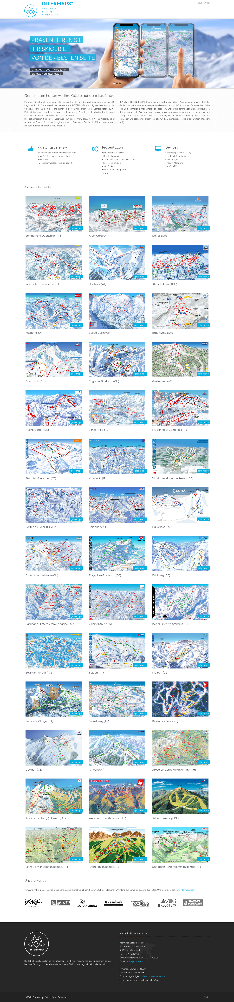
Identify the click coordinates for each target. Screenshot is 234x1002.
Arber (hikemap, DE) (165, 818)
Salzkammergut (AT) (39, 672)
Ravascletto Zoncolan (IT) (42, 284)
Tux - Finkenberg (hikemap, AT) (46, 818)
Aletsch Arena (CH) (164, 284)
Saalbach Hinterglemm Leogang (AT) (50, 624)
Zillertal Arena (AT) (101, 624)
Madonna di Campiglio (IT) (169, 429)
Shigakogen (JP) (99, 527)
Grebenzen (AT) (162, 381)
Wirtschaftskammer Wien (154, 976)
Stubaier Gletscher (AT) (41, 478)
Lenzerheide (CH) (100, 429)
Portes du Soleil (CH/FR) (41, 527)
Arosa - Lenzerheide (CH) (42, 575)
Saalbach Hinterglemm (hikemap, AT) (176, 866)
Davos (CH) (159, 235)
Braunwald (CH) (162, 332)
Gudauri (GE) (34, 769)
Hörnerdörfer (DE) (37, 429)
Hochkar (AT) (97, 284)
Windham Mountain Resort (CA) (172, 478)
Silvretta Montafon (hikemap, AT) (47, 866)
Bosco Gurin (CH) (100, 332)
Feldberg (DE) (161, 575)
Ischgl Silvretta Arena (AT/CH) (171, 624)
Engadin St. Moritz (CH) (104, 381)
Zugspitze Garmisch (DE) (105, 575)
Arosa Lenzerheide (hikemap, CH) (174, 769)
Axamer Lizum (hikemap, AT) (107, 818)
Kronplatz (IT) (97, 478)
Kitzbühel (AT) (35, 332)
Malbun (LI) (159, 672)
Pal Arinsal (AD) (162, 527)
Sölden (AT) (96, 672)
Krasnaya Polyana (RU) (167, 721)
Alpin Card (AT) (99, 235)
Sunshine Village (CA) (39, 721)
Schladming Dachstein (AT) (43, 235)
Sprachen (205, 3)
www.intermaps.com (185, 890)
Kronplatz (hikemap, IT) (104, 866)
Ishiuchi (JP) (96, 769)
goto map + (76, 228)
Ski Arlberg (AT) (99, 721)
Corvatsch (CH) (36, 381)
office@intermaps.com (137, 961)
